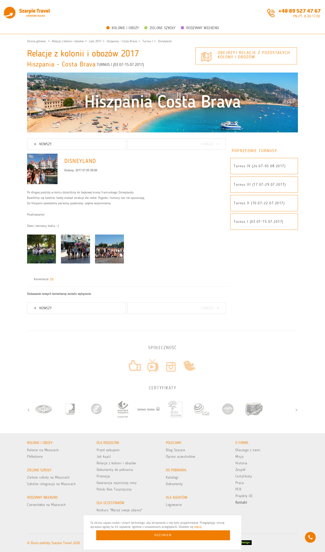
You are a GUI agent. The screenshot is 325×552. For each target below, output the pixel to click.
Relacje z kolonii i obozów (68, 41)
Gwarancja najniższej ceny (117, 483)
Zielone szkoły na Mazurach (48, 477)
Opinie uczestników (180, 456)
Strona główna (36, 41)
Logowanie (174, 505)
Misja (239, 456)
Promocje (103, 476)
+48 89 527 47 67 (299, 10)
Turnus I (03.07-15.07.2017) (258, 221)
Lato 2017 (95, 41)
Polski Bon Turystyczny (114, 489)
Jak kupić (104, 456)
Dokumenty (174, 484)
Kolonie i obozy (122, 28)
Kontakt (241, 502)
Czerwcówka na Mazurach (46, 505)
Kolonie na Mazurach (43, 450)
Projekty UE (244, 496)
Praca (239, 483)
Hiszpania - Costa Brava (122, 41)
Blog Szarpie (175, 450)
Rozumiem (163, 535)
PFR (238, 489)
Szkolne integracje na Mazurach (51, 484)
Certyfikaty (243, 476)
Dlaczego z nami (247, 450)
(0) (51, 279)
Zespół (240, 469)
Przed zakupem (108, 450)
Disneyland (165, 41)
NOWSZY (43, 144)
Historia (241, 463)
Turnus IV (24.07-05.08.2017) (260, 166)
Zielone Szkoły (160, 28)
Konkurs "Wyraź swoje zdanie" (119, 510)
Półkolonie (35, 456)
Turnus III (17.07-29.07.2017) (260, 184)
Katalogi (172, 477)
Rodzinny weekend (200, 28)
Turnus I (147, 41)
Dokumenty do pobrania (115, 469)
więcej (198, 527)
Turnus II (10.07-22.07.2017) (259, 203)
